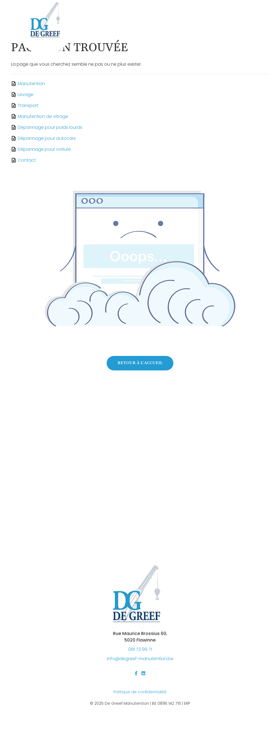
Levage (25, 94)
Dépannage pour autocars (47, 138)
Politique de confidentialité (140, 692)
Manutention (31, 83)
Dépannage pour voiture (44, 149)
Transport (28, 105)
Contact (27, 160)
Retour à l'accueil (140, 363)
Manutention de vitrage (43, 116)
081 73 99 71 (140, 649)
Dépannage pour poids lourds (50, 127)
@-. (140, 658)
